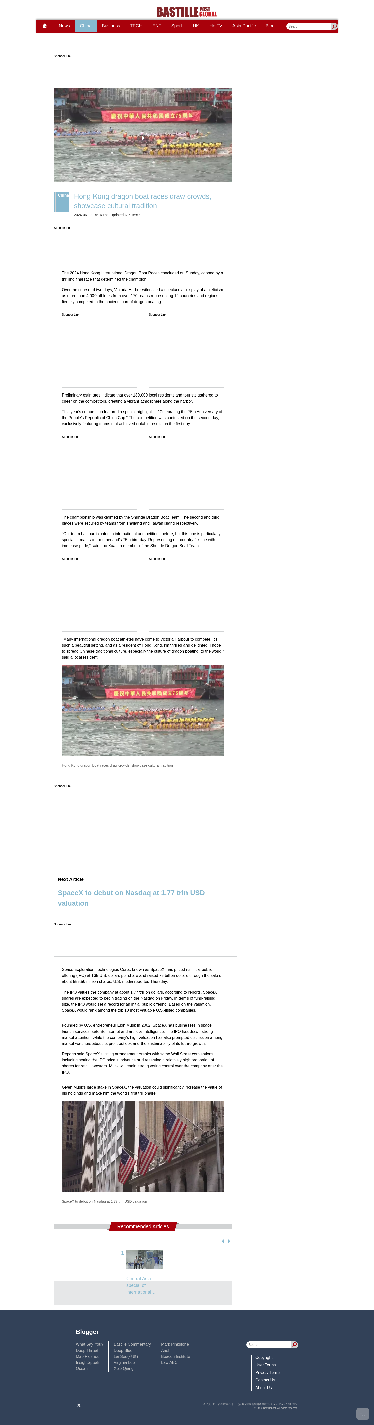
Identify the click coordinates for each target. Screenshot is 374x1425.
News (64, 25)
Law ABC (169, 1362)
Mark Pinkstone (175, 1344)
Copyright (263, 1357)
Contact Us (265, 1380)
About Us (263, 1388)
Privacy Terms (267, 1372)
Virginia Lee (124, 1362)
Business (111, 25)
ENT (156, 25)
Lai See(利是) (126, 1356)
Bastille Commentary (132, 1344)
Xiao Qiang (123, 1368)
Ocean (82, 1368)
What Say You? (89, 1344)
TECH (136, 25)
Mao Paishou (87, 1356)
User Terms (265, 1365)
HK (196, 25)
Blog (270, 25)
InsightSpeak (87, 1362)
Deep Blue (123, 1350)
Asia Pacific (244, 25)
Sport (176, 25)
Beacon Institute (175, 1356)
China (86, 25)
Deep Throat (87, 1350)
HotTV (216, 25)
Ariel (165, 1350)
